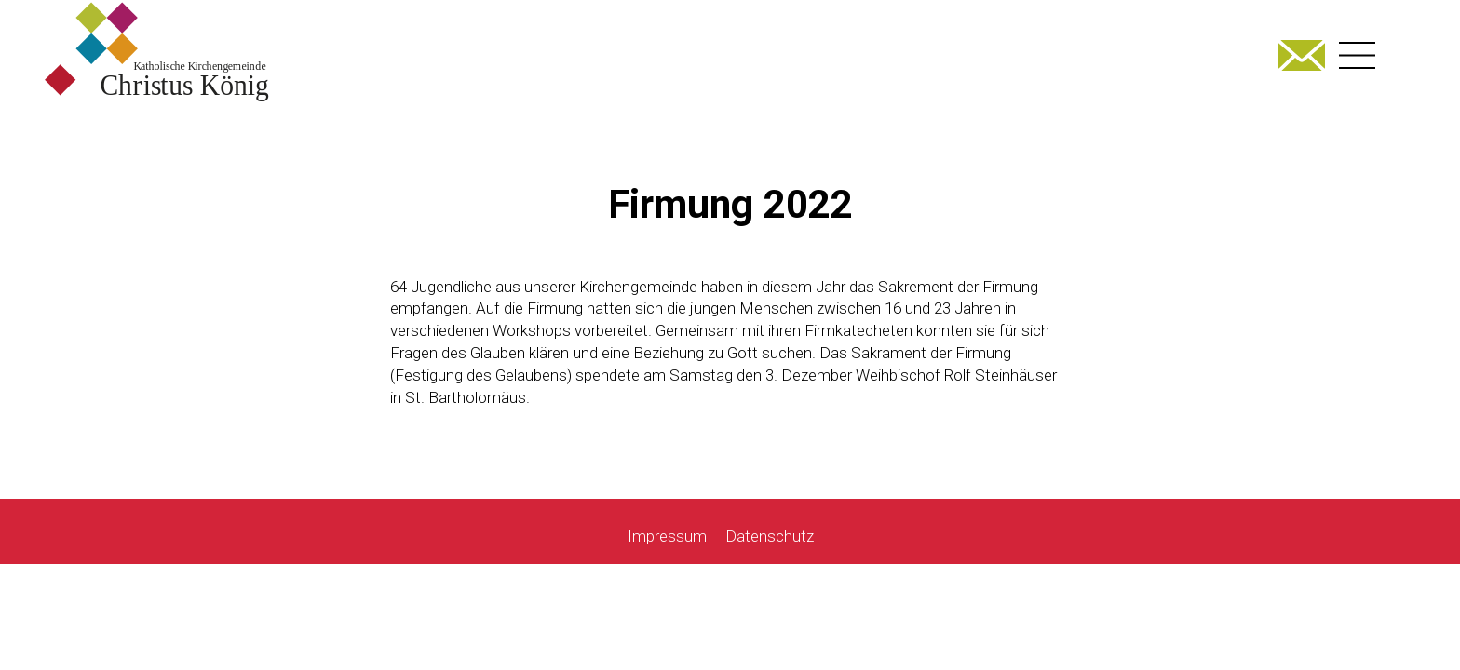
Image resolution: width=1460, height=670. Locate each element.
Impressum (667, 536)
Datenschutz (769, 536)
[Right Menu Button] (1357, 55)
